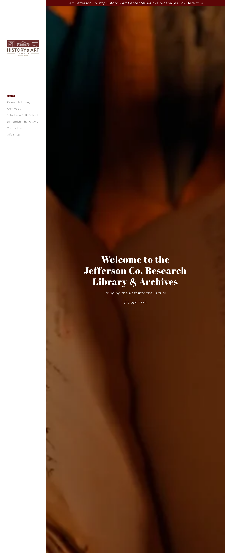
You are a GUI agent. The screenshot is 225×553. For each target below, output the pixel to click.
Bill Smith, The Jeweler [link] (23, 121)
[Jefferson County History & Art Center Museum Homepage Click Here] (135, 3)
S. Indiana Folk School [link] (22, 115)
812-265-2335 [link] (135, 303)
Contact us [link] (14, 128)
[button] (26, 102)
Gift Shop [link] (13, 134)
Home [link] (11, 95)
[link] (23, 47)
